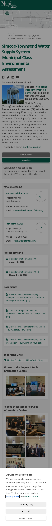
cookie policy (31, 496)
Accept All (26, 511)
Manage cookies (26, 518)
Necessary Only (26, 504)
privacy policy (12, 496)
